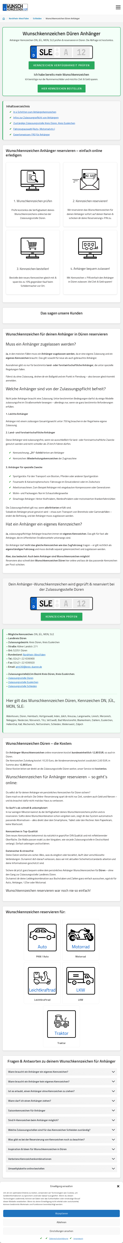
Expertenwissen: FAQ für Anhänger (32, 135)
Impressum (78, 1238)
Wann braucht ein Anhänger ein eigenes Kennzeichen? (38, 1037)
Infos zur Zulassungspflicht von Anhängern (36, 118)
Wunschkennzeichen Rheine (17, 1179)
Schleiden (37, 18)
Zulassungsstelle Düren (21, 685)
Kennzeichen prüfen (62, 623)
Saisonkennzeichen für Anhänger (27, 1075)
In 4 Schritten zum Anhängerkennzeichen (35, 112)
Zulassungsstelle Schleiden (22, 693)
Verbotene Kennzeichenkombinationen (30, 1124)
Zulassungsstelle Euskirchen (23, 689)
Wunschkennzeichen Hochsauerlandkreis (96, 1171)
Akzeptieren (61, 1213)
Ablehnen (61, 1222)
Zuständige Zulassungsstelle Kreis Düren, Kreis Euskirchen (44, 123)
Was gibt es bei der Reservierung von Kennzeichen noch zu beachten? (47, 1105)
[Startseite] (3, 18)
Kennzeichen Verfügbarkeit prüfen (61, 65)
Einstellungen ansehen (61, 1231)
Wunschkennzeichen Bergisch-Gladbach (53, 1171)
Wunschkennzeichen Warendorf (19, 1163)
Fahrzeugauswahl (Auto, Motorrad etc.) (34, 129)
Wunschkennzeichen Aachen (83, 1163)
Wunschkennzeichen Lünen (16, 1171)
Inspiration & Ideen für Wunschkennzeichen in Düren (38, 1114)
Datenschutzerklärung (58, 1238)
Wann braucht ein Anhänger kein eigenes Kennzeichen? (39, 1046)
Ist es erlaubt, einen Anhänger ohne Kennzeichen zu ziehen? (42, 1056)
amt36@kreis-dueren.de (29, 673)
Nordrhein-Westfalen (19, 18)
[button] (118, 1186)
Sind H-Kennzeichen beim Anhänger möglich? (33, 1085)
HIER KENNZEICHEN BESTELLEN (61, 89)
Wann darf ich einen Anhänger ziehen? (30, 1066)
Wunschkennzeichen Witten (92, 1179)
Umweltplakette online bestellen (26, 1134)
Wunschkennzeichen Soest (52, 1163)
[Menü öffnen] (118, 7)
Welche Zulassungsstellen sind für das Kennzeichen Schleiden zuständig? (50, 1095)
